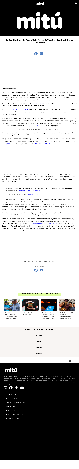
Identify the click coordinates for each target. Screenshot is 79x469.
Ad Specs (10, 410)
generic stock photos (37, 126)
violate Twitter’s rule (20, 109)
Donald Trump (33, 261)
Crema (39, 347)
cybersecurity (10, 144)
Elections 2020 (43, 261)
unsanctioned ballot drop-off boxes (43, 224)
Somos (39, 353)
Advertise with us (15, 414)
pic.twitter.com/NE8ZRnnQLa (28, 191)
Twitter (51, 261)
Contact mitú (12, 418)
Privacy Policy (13, 399)
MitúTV (39, 341)
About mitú (11, 395)
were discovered (37, 103)
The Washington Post (42, 144)
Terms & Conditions (15, 403)
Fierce (39, 336)
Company (10, 406)
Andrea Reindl (41, 45)
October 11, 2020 (33, 194)
